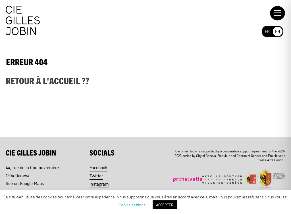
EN (277, 31)
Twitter (96, 175)
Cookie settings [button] (132, 204)
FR (267, 31)
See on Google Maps (25, 183)
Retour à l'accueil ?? (47, 80)
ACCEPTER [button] (164, 204)
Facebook (98, 167)
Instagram (99, 184)
